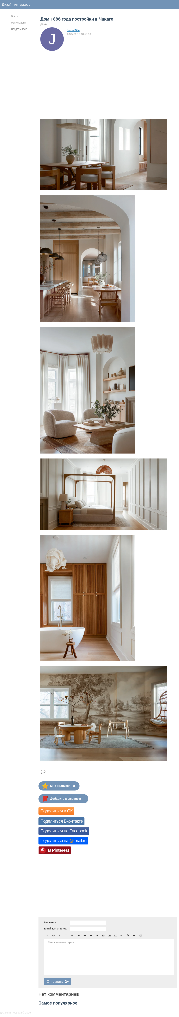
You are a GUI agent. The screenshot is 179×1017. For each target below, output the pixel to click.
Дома (43, 24)
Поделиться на (63, 840)
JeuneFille (73, 30)
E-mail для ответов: (55, 928)
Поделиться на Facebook (63, 830)
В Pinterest (58, 850)
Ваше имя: (50, 922)
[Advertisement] (107, 78)
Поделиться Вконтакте (61, 821)
